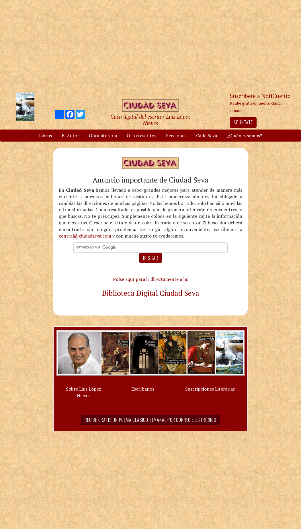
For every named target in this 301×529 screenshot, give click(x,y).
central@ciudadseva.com (85, 236)
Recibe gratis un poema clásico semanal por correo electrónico (150, 419)
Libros (45, 135)
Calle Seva (206, 135)
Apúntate (243, 122)
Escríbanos (142, 389)
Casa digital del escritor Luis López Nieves (150, 120)
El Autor (70, 135)
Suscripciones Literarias (210, 389)
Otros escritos (141, 135)
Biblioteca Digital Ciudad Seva (150, 293)
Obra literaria (103, 135)
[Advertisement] (150, 46)
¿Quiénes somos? (244, 135)
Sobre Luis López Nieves (83, 392)
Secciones (176, 135)
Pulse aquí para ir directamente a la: (150, 279)
